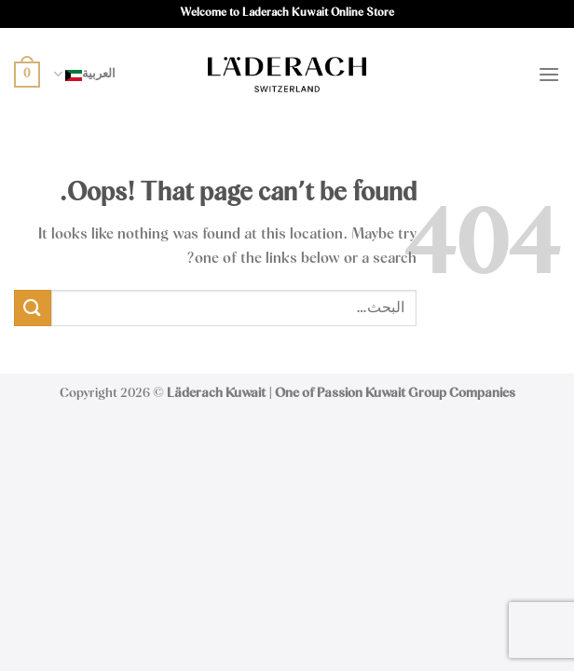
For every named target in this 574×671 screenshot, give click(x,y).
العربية (84, 74)
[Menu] (549, 74)
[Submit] (32, 308)
